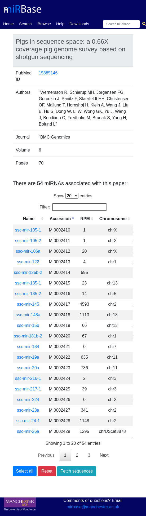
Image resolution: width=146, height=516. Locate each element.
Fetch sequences (76, 471)
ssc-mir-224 (28, 399)
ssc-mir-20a (28, 368)
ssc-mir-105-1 (28, 230)
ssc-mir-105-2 (28, 240)
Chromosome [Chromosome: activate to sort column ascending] (113, 218)
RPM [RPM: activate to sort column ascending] (85, 218)
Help (60, 23)
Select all (24, 471)
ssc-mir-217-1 (28, 389)
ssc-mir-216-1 (28, 378)
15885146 (48, 73)
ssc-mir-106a (28, 251)
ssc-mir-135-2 (28, 293)
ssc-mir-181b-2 (28, 336)
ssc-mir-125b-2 (28, 272)
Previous (46, 455)
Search (25, 23)
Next (104, 455)
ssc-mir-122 (28, 262)
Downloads (79, 23)
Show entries (73, 196)
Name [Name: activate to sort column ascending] (29, 218)
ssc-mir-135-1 (28, 283)
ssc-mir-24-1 (28, 421)
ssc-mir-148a (28, 315)
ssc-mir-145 (28, 304)
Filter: (73, 207)
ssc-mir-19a (28, 357)
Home (8, 23)
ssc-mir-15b (28, 325)
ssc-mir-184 (28, 346)
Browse (44, 23)
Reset (46, 471)
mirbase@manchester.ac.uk (93, 507)
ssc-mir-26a (28, 431)
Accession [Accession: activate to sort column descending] (60, 218)
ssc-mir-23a (28, 410)
